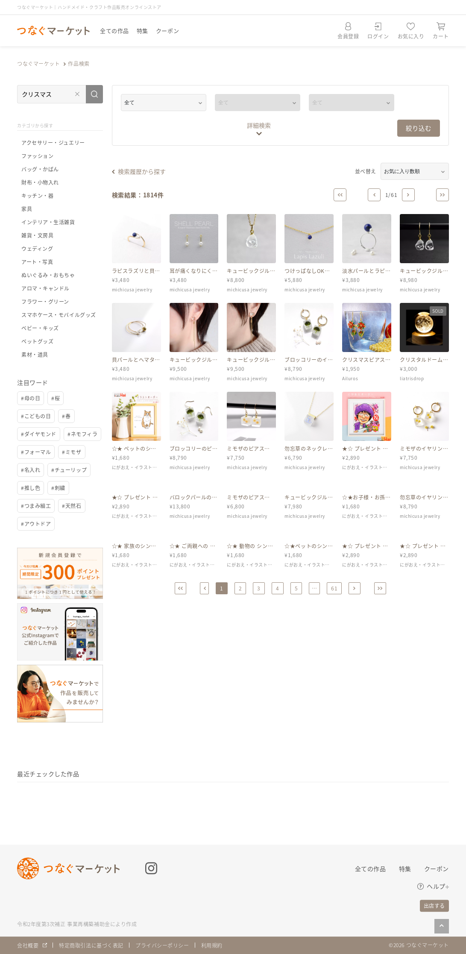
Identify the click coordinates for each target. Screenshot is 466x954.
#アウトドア (36, 523)
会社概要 (27, 945)
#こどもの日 (36, 416)
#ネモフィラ (82, 433)
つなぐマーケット (38, 63)
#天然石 (71, 505)
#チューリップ (69, 469)
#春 (66, 416)
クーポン (167, 30)
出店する (434, 905)
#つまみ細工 (36, 505)
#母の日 (30, 398)
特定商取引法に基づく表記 (91, 945)
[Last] (442, 194)
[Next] (408, 194)
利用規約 (212, 945)
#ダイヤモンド (38, 433)
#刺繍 (58, 487)
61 (334, 588)
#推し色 (30, 487)
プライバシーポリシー (162, 945)
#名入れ (30, 469)
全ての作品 (114, 30)
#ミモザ (71, 451)
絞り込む (418, 127)
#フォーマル (36, 451)
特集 (142, 30)
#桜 (55, 398)
